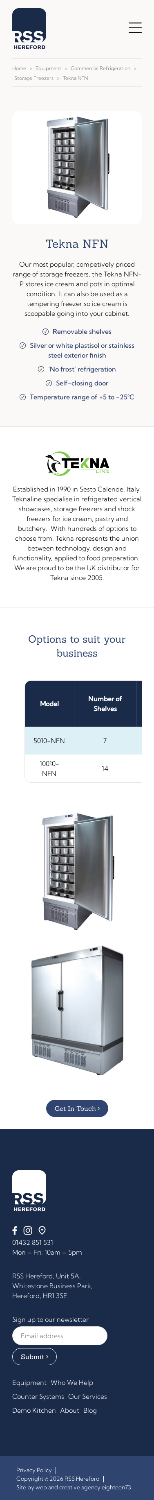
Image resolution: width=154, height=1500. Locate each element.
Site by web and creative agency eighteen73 (73, 1487)
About (69, 1410)
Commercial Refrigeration (100, 68)
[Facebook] (14, 1232)
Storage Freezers (34, 78)
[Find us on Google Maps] (42, 1232)
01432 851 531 (32, 1242)
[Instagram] (27, 1232)
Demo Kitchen (34, 1410)
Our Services (87, 1396)
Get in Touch (75, 1108)
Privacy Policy (34, 1470)
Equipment (48, 68)
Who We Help (72, 1382)
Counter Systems (38, 1396)
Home (19, 68)
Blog (90, 1410)
